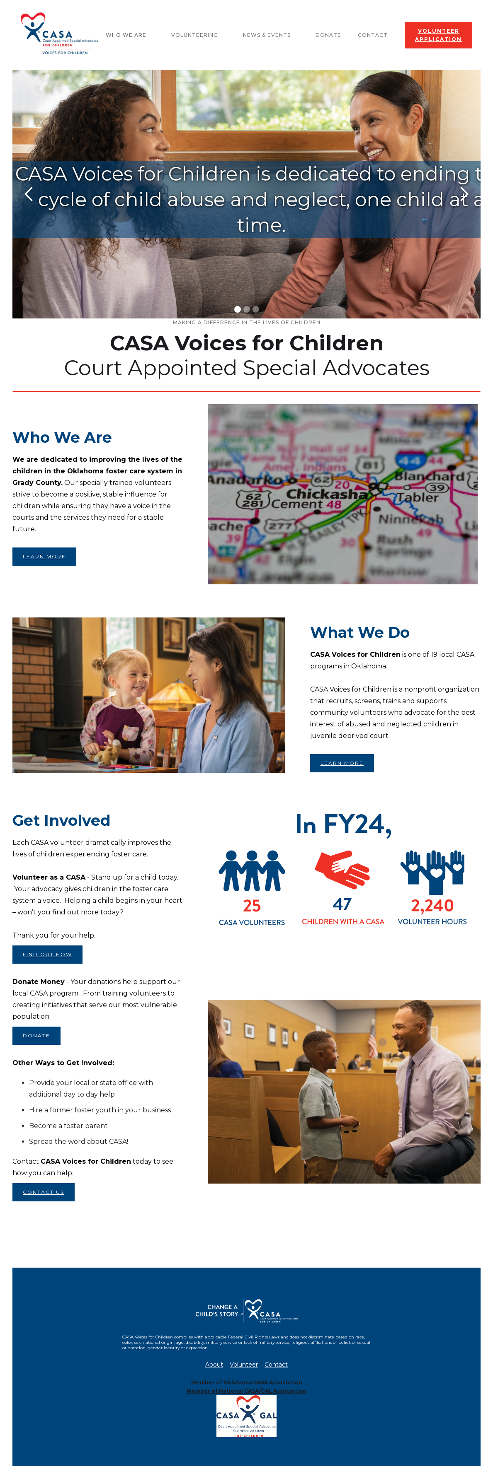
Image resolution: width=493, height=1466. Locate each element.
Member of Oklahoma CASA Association (246, 1382)
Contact (373, 35)
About (214, 1364)
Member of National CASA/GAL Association (246, 1391)
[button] (130, 35)
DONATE (36, 1035)
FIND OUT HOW (47, 954)
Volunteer (244, 1364)
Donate (328, 35)
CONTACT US (43, 1192)
